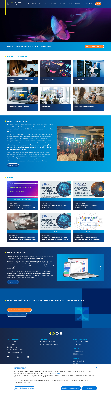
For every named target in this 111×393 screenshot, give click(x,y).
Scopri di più (13, 165)
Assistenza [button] (79, 4)
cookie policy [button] (56, 373)
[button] (100, 266)
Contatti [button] (89, 4)
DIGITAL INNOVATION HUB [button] (94, 46)
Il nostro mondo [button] (34, 4)
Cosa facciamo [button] (50, 4)
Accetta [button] (89, 388)
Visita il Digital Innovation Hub (19, 310)
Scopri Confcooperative (17, 315)
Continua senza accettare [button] (71, 388)
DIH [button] (98, 4)
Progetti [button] (62, 4)
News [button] (70, 4)
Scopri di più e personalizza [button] (24, 388)
